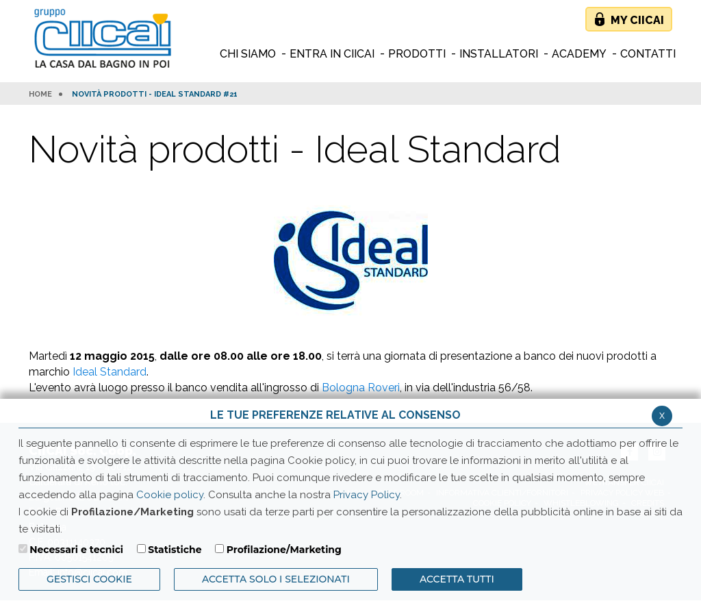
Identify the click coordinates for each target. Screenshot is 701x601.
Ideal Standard (109, 371)
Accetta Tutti (457, 579)
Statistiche (174, 549)
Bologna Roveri (361, 387)
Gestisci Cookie (89, 579)
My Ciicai (637, 20)
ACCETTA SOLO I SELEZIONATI (276, 579)
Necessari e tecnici (76, 549)
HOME (40, 94)
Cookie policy (169, 495)
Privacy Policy (366, 495)
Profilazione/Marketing (284, 549)
